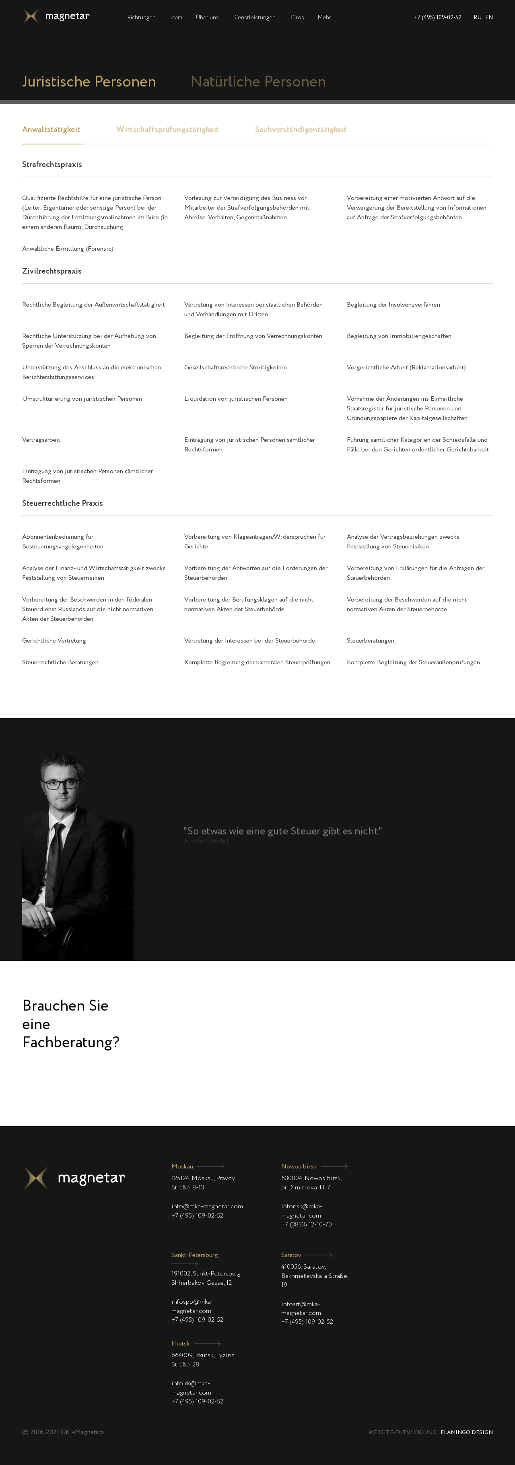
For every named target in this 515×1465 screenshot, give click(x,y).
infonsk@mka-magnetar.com (301, 1211)
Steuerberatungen (370, 641)
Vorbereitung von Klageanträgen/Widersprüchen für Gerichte (254, 542)
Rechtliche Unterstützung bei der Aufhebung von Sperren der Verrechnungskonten (89, 341)
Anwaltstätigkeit (51, 130)
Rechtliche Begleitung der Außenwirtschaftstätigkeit (93, 305)
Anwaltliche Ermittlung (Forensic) (67, 249)
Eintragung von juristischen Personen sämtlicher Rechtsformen (249, 445)
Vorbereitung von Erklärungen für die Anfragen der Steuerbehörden (415, 573)
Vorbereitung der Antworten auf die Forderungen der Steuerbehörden (256, 573)
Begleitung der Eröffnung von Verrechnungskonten (253, 336)
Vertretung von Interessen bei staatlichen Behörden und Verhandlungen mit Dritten (253, 310)
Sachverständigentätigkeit (301, 130)
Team (175, 18)
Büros (296, 18)
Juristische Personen (89, 82)
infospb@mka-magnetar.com (192, 1306)
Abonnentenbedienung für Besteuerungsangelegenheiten (62, 542)
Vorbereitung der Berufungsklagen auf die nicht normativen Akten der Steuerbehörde (248, 605)
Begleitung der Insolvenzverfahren (393, 305)
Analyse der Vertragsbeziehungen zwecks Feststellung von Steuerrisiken (403, 542)
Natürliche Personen (258, 82)
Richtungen (142, 18)
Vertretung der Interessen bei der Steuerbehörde (249, 641)
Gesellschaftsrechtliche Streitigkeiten (235, 368)
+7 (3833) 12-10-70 (306, 1225)
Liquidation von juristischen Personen (236, 399)
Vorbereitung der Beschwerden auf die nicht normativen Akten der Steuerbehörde (407, 605)
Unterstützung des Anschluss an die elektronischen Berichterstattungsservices (91, 373)
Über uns (207, 18)
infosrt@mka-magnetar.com (301, 1309)
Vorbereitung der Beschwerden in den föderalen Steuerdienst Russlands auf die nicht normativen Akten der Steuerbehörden (87, 609)
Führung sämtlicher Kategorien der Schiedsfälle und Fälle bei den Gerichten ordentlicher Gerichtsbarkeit (418, 445)
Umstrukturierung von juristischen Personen (82, 399)
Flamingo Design (467, 1432)
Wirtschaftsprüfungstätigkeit (167, 130)
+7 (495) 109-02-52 (437, 18)
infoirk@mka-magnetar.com (191, 1388)
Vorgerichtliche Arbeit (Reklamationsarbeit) (406, 368)
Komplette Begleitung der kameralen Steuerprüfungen (257, 662)
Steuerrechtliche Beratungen (60, 662)
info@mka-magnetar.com (207, 1206)
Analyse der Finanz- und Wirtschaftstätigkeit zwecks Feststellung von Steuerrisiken (94, 573)
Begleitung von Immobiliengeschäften (399, 336)
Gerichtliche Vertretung (54, 641)
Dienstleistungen (254, 18)
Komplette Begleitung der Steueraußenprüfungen (413, 662)
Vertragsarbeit (41, 440)
